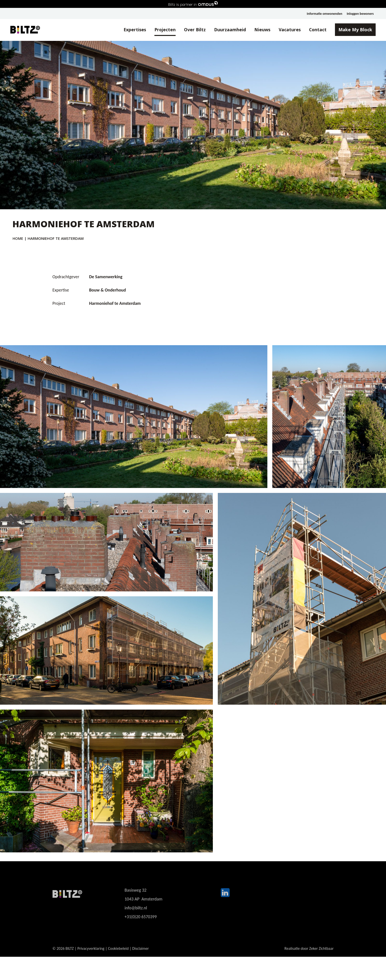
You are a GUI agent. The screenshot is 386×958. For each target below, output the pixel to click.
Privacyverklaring (91, 954)
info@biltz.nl (136, 914)
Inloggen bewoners (360, 14)
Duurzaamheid (227, 30)
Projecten (161, 30)
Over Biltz (191, 30)
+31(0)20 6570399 (141, 923)
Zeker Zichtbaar (321, 954)
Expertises (130, 30)
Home (18, 238)
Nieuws (259, 30)
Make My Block (353, 30)
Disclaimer (141, 954)
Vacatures (287, 30)
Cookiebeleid (118, 954)
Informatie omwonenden (324, 14)
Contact (316, 30)
